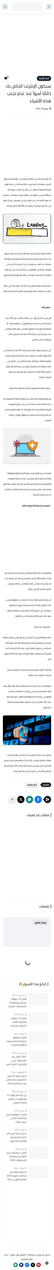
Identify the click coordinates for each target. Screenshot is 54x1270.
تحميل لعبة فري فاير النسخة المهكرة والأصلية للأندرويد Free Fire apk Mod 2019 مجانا (16, 1137)
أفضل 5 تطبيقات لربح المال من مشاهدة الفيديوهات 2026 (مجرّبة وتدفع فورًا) (16, 1156)
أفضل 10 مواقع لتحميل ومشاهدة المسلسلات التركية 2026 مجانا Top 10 (17, 1002)
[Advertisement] (27, 46)
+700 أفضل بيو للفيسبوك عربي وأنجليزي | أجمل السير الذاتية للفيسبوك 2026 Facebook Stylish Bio (16, 1060)
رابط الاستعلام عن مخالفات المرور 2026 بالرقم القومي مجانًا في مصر (16, 1175)
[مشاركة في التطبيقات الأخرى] (12, 799)
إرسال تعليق (40, 922)
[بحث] (5, 7)
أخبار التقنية (44, 78)
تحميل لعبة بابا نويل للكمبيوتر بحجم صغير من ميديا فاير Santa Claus (16, 1079)
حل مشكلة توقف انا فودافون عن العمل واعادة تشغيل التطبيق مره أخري (16, 1099)
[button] (38, 799)
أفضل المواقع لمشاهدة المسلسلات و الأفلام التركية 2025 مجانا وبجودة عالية (16, 1041)
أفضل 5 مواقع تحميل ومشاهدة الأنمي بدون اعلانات (16, 1118)
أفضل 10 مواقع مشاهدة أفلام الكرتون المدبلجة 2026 (18, 1022)
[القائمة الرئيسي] (49, 7)
